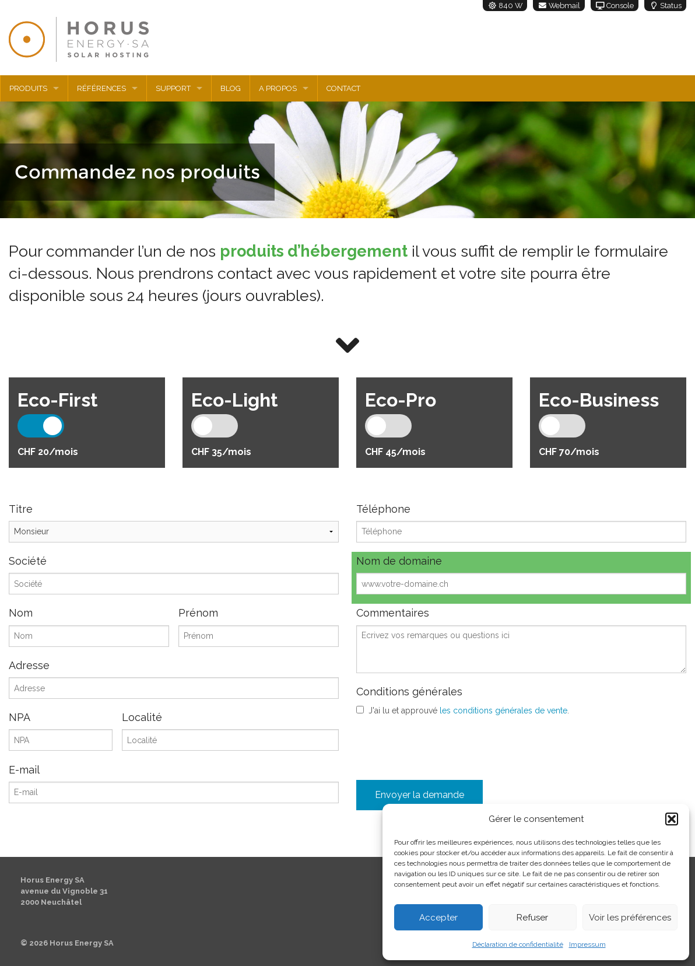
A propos (278, 88)
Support (173, 88)
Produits (28, 88)
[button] (672, 819)
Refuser (532, 917)
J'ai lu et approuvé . (468, 710)
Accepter (438, 917)
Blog (230, 88)
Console (614, 5)
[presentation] (444, 745)
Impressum (587, 944)
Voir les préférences (630, 917)
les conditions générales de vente (503, 710)
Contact (343, 88)
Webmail (559, 5)
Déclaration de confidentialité (517, 944)
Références (101, 88)
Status (665, 5)
